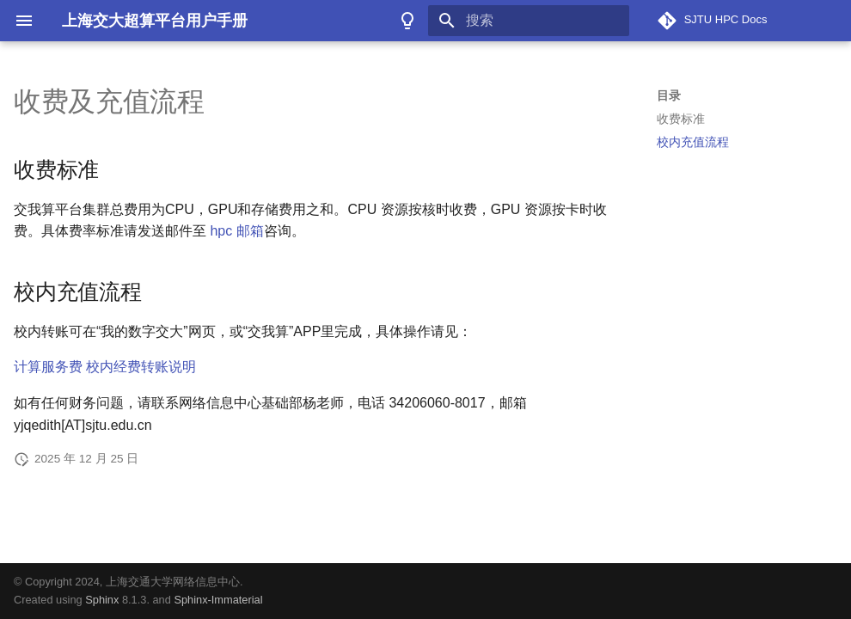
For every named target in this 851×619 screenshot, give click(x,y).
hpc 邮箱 (236, 231)
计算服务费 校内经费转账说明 (105, 366)
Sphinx (102, 599)
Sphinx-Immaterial (218, 599)
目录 (669, 95)
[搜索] (528, 20)
